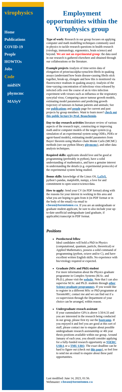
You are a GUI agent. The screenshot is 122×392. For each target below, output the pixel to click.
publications (59, 108)
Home (9, 32)
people (76, 108)
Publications (14, 39)
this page (96, 349)
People (10, 54)
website (88, 279)
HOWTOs (13, 61)
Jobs (8, 69)
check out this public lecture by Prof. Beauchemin (81, 114)
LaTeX (101, 176)
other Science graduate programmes (86, 285)
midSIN (13, 85)
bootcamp (105, 320)
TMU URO (77, 346)
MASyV (14, 101)
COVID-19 (13, 47)
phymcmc (15, 93)
